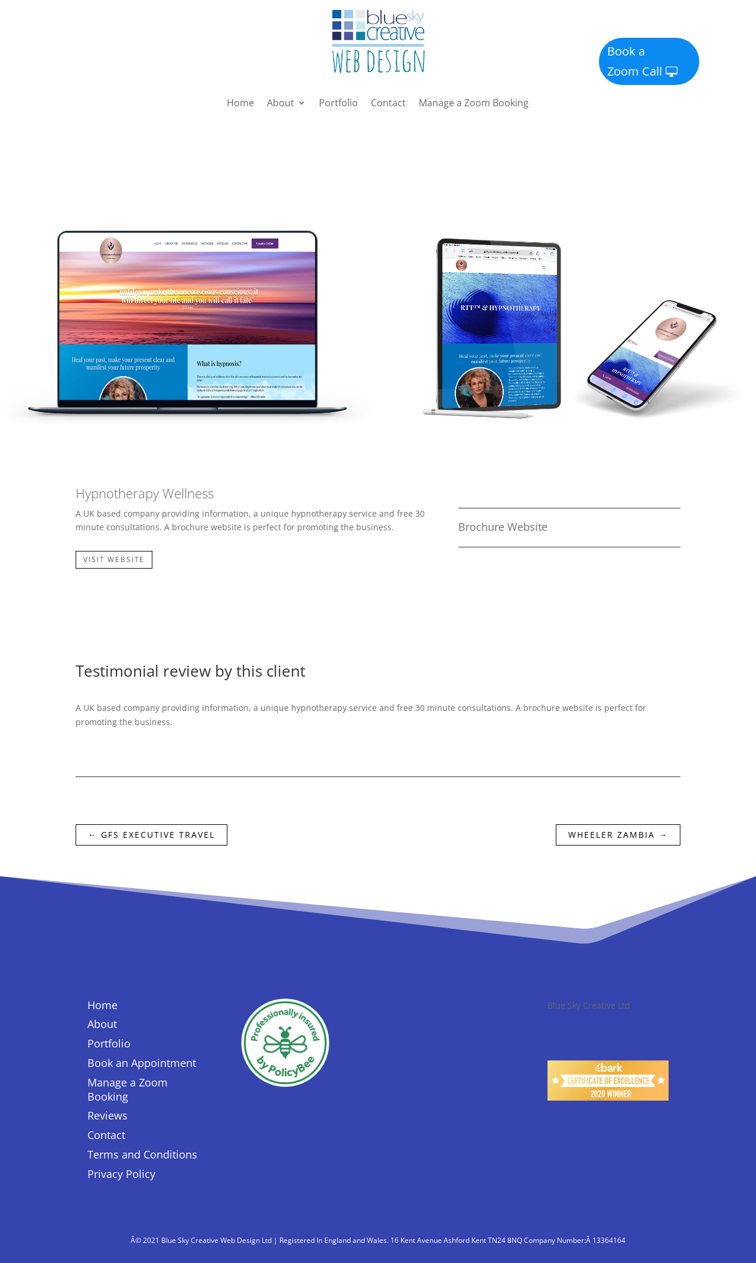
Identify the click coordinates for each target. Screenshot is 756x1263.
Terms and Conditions (142, 1154)
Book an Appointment (141, 1063)
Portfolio (338, 104)
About (280, 104)
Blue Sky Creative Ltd (589, 1005)
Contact (388, 104)
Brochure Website (503, 527)
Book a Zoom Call (634, 61)
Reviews (107, 1115)
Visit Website (114, 559)
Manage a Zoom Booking (474, 104)
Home (240, 104)
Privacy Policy (121, 1174)
